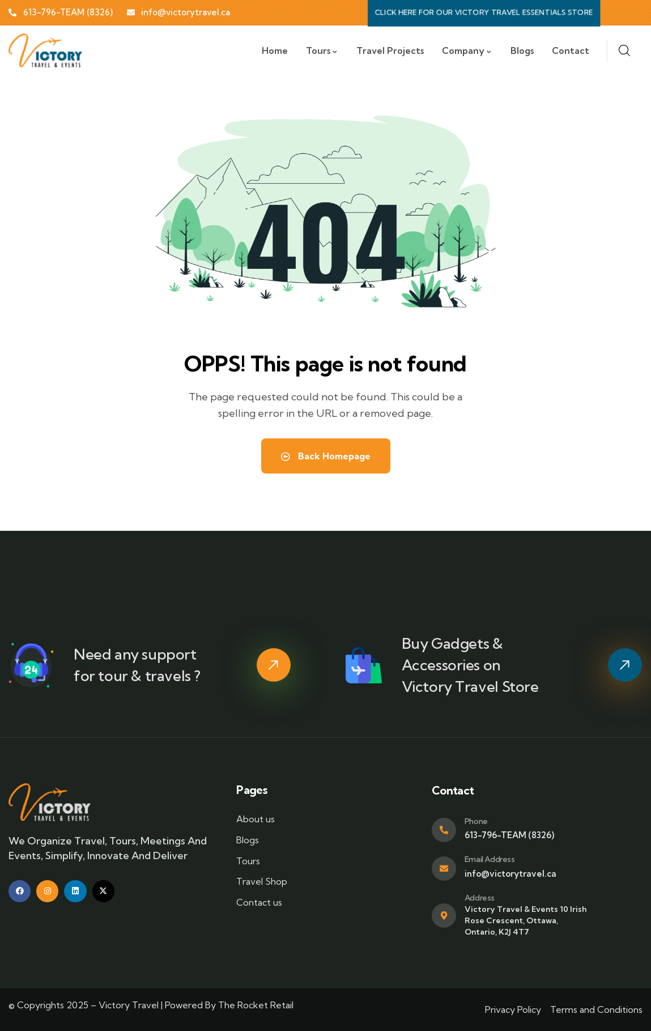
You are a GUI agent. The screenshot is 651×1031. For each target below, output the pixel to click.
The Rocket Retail (255, 1005)
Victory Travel (129, 1005)
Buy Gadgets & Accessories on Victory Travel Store (470, 665)
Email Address (490, 859)
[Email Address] (444, 868)
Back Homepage (326, 456)
